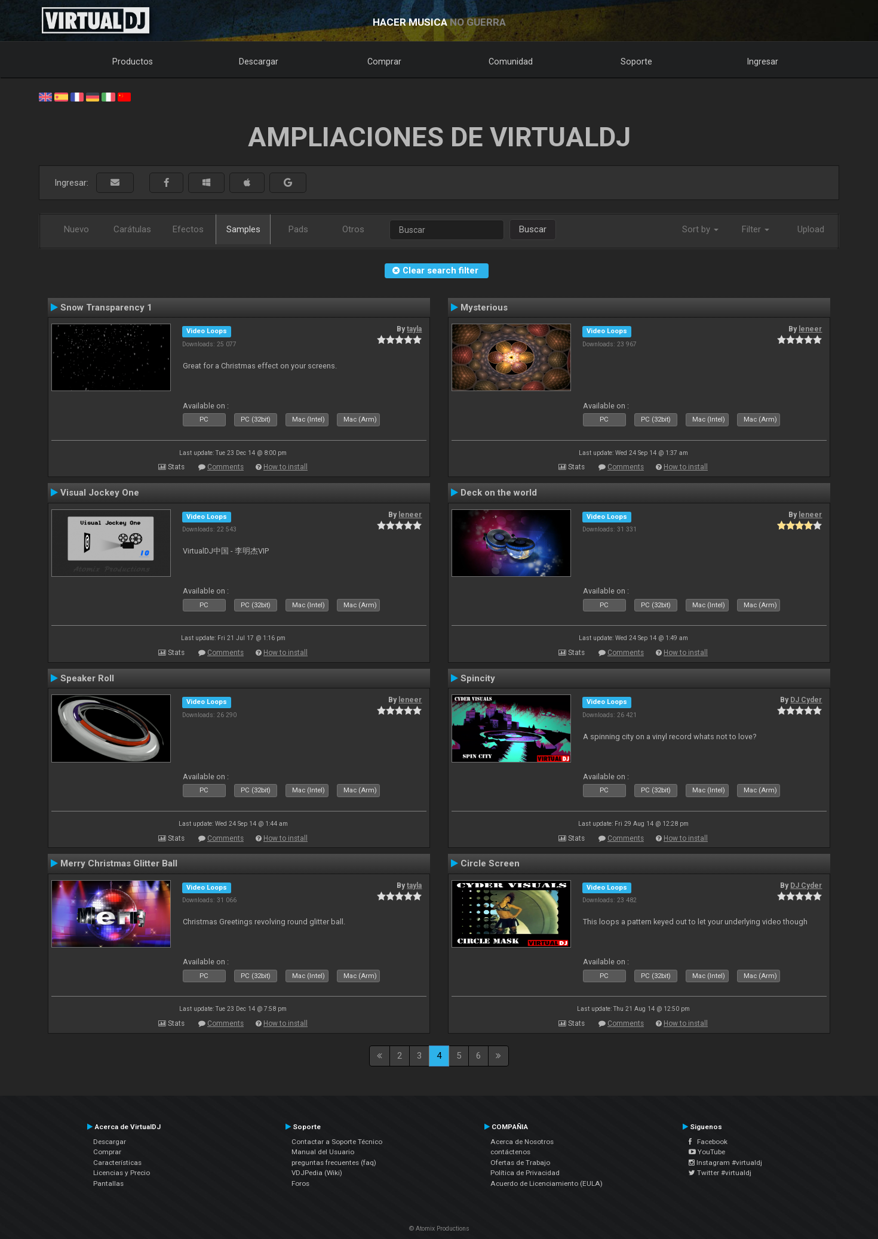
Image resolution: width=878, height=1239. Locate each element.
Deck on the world (499, 492)
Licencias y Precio (121, 1173)
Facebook (708, 1141)
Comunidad (511, 61)
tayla (414, 329)
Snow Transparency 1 (106, 307)
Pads (298, 229)
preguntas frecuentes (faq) (333, 1162)
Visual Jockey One (99, 492)
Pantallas (108, 1183)
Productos (132, 61)
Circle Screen (490, 863)
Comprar (384, 61)
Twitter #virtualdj (720, 1173)
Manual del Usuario (322, 1152)
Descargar (258, 61)
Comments (225, 467)
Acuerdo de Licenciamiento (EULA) (546, 1183)
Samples (243, 229)
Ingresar (762, 61)
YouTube (707, 1152)
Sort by (700, 229)
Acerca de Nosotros (522, 1141)
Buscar (533, 229)
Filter (755, 229)
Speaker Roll (87, 678)
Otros (353, 229)
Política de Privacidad (525, 1173)
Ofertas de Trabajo (520, 1162)
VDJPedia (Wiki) (316, 1173)
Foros (300, 1183)
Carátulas (132, 229)
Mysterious (484, 307)
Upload (810, 229)
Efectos (188, 229)
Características (117, 1162)
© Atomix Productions (439, 1228)
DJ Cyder (806, 700)
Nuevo (76, 229)
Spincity (478, 678)
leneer (810, 329)
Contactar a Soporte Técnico (336, 1141)
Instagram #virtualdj (725, 1162)
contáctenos (510, 1152)
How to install (285, 467)
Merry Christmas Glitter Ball (118, 863)
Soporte (636, 61)
